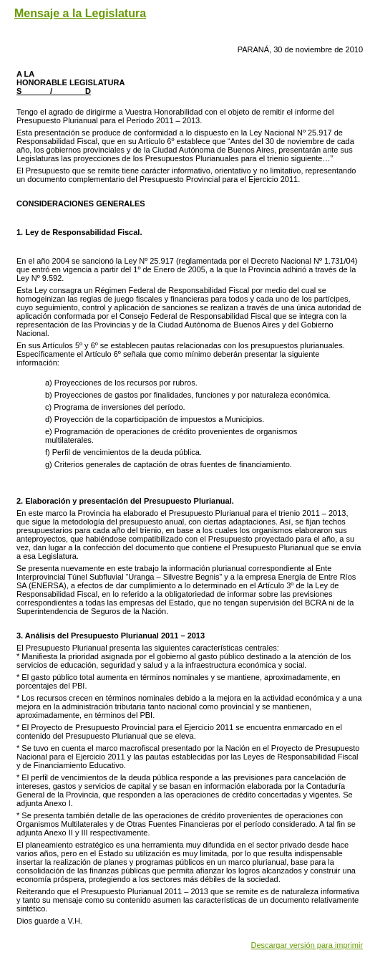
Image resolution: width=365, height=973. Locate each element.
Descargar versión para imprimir (307, 945)
